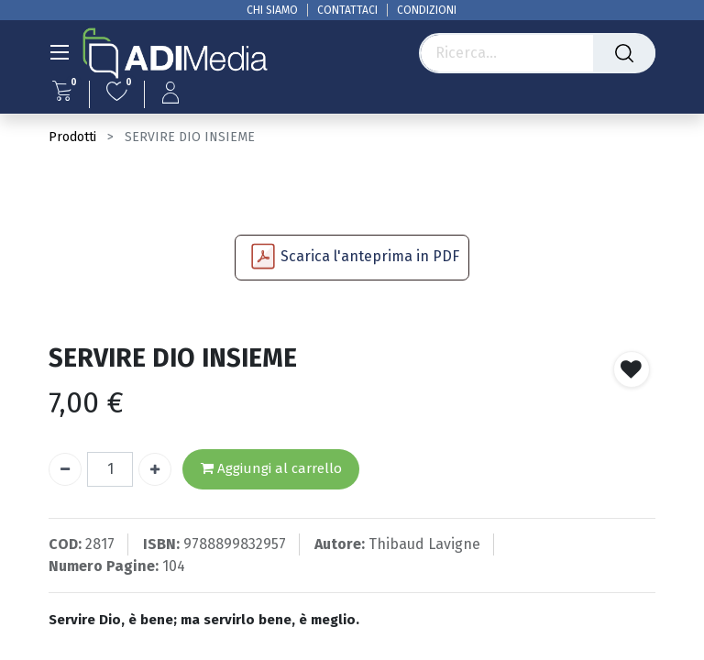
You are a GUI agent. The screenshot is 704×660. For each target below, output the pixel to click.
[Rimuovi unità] (65, 469)
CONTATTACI (347, 10)
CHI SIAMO (272, 10)
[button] (631, 369)
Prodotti (72, 137)
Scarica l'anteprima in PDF (369, 256)
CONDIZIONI (426, 10)
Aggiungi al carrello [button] (271, 468)
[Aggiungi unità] (154, 469)
